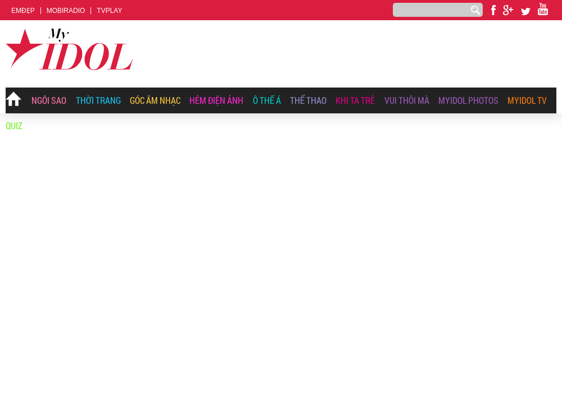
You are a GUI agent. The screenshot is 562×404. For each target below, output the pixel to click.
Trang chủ (14, 101)
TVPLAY (109, 11)
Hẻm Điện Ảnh (216, 100)
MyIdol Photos (468, 100)
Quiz (14, 125)
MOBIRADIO (66, 11)
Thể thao (308, 100)
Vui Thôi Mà (406, 100)
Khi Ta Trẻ (355, 100)
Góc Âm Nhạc (155, 100)
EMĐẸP (23, 11)
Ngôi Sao (48, 100)
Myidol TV (527, 100)
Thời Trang (98, 100)
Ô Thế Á (267, 100)
